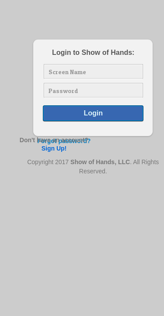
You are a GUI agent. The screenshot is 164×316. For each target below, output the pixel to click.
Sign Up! (54, 148)
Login (93, 113)
